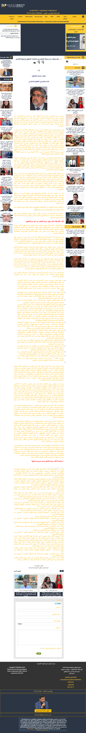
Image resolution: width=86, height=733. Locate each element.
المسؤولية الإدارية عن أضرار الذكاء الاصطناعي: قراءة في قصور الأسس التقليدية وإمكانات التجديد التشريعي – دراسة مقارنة (51, 594)
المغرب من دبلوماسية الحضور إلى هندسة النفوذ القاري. (6, 129)
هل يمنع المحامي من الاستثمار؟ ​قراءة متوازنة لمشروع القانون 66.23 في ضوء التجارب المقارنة (6, 199)
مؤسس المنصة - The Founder (43, 691)
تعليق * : (58, 627)
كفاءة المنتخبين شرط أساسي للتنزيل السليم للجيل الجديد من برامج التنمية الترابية (10, 37)
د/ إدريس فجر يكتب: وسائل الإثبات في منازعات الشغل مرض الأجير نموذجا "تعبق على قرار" (75, 252)
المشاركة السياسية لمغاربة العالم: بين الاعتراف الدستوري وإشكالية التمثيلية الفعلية (11, 30)
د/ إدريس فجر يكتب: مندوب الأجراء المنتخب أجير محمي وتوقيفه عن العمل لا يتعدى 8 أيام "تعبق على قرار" (75, 232)
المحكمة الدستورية (14, 33)
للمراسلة (20, 16)
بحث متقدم (75, 64)
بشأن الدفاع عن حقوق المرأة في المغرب (76, 30)
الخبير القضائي (6, 213)
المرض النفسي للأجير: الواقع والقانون (75, 111)
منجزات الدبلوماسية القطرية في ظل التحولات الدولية (75, 169)
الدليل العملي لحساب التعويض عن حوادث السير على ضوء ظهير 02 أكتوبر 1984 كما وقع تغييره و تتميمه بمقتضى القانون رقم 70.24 (75, 130)
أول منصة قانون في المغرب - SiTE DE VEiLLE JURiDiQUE (43, 13)
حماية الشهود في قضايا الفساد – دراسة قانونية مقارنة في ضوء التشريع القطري (75, 208)
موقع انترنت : (57, 620)
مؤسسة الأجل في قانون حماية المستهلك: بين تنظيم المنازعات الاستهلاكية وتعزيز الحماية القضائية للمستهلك (75, 151)
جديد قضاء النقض (11, 17)
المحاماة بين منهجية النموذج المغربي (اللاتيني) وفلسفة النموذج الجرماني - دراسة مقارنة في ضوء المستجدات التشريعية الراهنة (75, 189)
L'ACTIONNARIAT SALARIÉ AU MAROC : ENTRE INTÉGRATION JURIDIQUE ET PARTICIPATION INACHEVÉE (6, 63)
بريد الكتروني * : (56, 614)
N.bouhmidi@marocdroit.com (43, 715)
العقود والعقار (28, 16)
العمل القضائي (65, 17)
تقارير (46, 16)
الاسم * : (58, 607)
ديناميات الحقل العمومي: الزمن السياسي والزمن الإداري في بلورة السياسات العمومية (6, 163)
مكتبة (52, 16)
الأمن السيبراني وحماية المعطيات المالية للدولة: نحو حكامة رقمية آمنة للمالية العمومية (6, 113)
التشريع (74, 16)
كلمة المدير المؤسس (75, 26)
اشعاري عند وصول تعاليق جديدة (51, 648)
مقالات (58, 16)
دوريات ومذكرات (38, 16)
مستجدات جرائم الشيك (6, 224)
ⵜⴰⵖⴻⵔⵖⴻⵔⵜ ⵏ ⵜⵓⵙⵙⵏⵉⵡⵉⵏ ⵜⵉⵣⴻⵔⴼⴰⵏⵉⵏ (43, 10)
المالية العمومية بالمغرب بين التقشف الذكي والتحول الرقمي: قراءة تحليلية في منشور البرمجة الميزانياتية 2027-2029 (6, 181)
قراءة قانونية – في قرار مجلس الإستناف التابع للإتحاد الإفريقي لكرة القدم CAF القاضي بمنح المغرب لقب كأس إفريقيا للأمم (6, 145)
